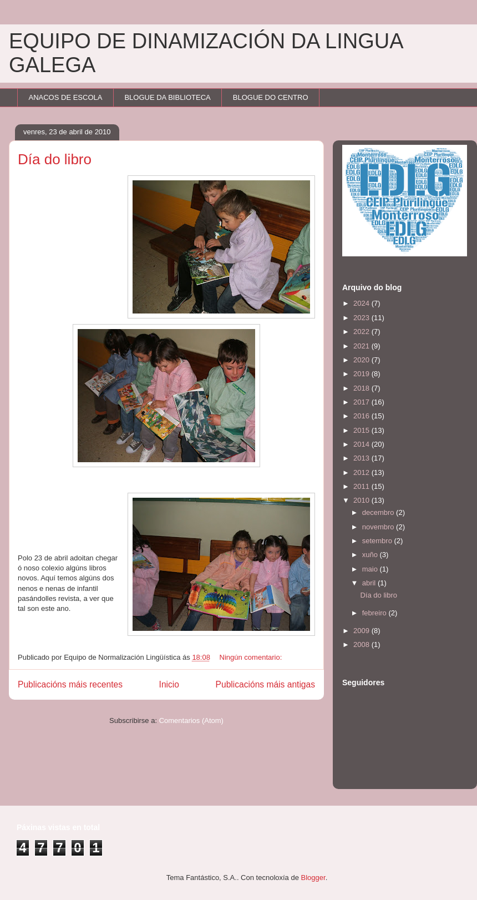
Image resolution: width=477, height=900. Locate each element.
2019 (362, 374)
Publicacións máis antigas (265, 684)
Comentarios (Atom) (191, 720)
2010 (362, 500)
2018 (362, 388)
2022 (362, 331)
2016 (362, 416)
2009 (362, 630)
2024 (362, 303)
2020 (362, 360)
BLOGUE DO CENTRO (270, 97)
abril (370, 583)
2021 (362, 346)
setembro (378, 541)
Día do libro (55, 159)
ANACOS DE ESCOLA (66, 97)
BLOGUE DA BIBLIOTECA (167, 97)
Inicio (169, 684)
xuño (371, 554)
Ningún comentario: (252, 657)
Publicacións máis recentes (70, 684)
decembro (379, 512)
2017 (362, 402)
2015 (362, 430)
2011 (362, 486)
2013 (362, 458)
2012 (362, 472)
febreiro (375, 613)
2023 (362, 318)
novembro (379, 527)
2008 (362, 644)
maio (371, 569)
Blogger (313, 877)
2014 (362, 444)
